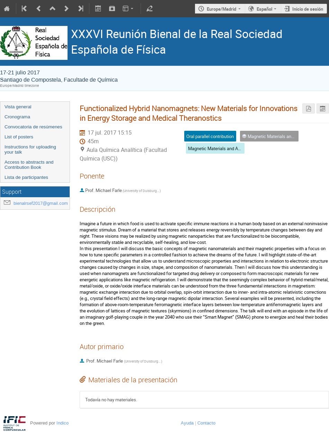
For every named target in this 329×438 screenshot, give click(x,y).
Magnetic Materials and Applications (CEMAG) (233, 148)
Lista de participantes (26, 177)
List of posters (19, 136)
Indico (62, 423)
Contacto (206, 423)
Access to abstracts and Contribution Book (29, 164)
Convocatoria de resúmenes (33, 126)
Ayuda (187, 423)
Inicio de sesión (307, 9)
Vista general (18, 106)
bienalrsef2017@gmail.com (41, 203)
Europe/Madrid (221, 9)
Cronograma (17, 116)
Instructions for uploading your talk (30, 149)
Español (264, 9)
